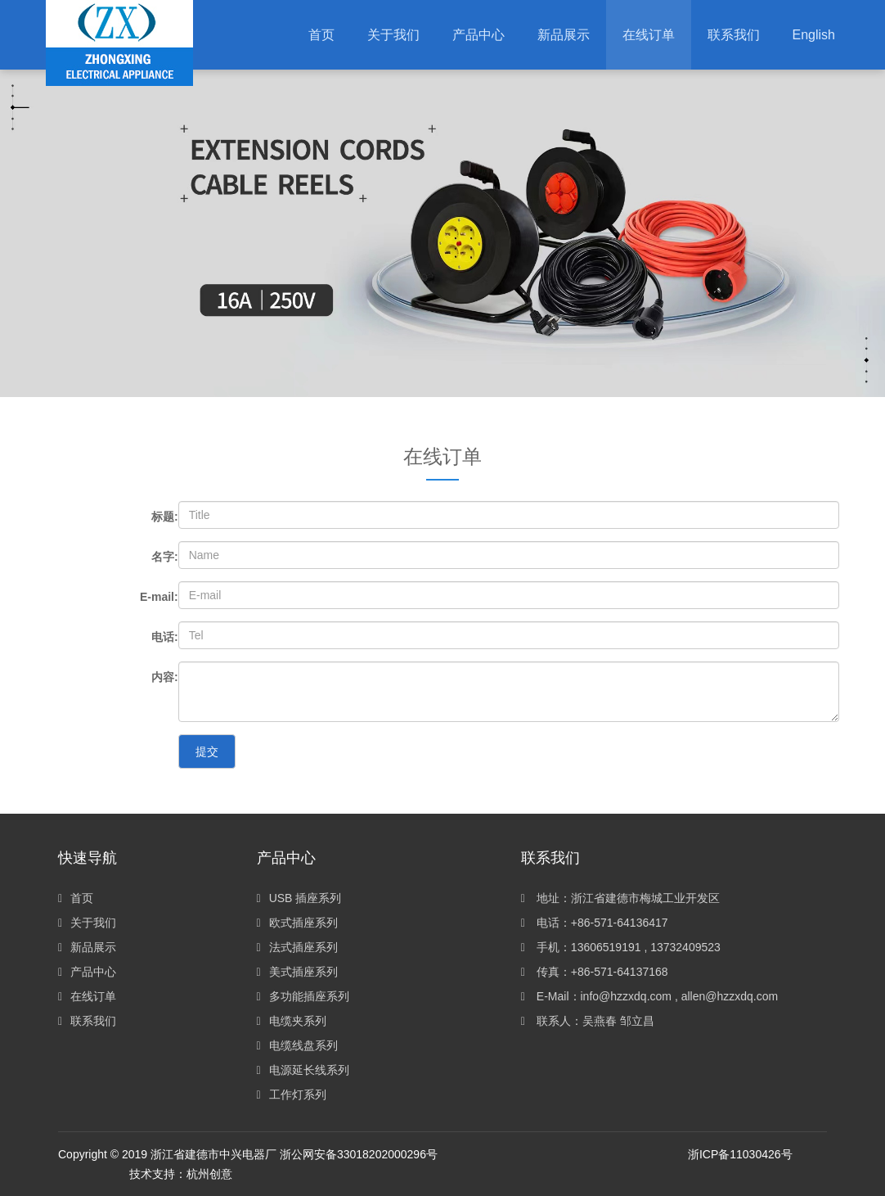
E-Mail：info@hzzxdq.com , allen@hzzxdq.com (649, 996)
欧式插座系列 (297, 922)
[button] (478, 35)
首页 (321, 35)
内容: (164, 677)
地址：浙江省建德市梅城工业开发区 (620, 898)
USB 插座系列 (299, 898)
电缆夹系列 (291, 1020)
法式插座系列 (297, 947)
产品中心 (87, 971)
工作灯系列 (291, 1094)
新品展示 (87, 947)
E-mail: (159, 596)
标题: (164, 516)
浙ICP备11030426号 (740, 1154)
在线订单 (87, 996)
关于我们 (87, 922)
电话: (164, 636)
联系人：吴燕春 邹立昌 (587, 1020)
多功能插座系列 (303, 996)
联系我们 (87, 1020)
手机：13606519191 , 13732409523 (621, 947)
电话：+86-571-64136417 (594, 922)
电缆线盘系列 (297, 1045)
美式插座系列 (297, 971)
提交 (206, 751)
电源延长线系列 (303, 1069)
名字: (164, 556)
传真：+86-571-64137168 (594, 971)
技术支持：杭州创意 (180, 1173)
